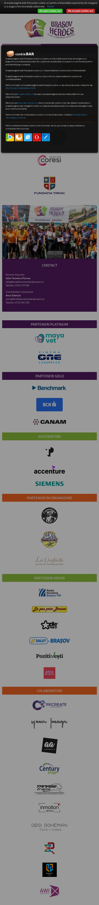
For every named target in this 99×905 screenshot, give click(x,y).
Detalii (50, 6)
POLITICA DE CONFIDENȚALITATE (20, 88)
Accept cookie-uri (50, 10)
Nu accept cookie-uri (80, 10)
